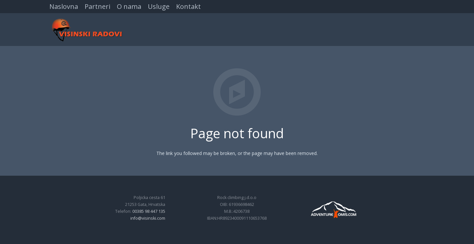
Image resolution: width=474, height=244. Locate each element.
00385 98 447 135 (148, 211)
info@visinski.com (147, 218)
